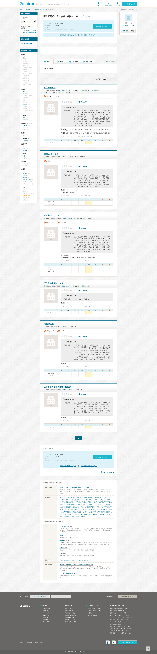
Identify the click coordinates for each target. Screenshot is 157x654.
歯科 (24, 171)
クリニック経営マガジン (117, 624)
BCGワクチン (63, 497)
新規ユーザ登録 (108, 5)
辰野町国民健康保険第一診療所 (57, 387)
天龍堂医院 (49, 324)
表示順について (110, 61)
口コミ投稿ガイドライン (95, 608)
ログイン (118, 5)
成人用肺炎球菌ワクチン (68, 502)
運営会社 (22, 642)
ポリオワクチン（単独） (74, 497)
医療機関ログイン (127, 596)
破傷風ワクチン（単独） (95, 504)
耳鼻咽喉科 (26, 140)
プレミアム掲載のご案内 (117, 610)
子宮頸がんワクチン (81, 502)
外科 (24, 91)
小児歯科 (25, 177)
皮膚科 (24, 117)
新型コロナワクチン (78, 511)
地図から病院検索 (108, 472)
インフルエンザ (64, 526)
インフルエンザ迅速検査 (66, 573)
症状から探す (69, 610)
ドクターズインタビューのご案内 (119, 615)
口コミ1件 (84, 102)
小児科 (24, 156)
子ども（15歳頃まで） (66, 560)
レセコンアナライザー (116, 622)
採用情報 (29, 642)
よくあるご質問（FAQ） (95, 610)
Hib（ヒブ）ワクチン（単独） (89, 501)
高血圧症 (62, 547)
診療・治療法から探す (71, 622)
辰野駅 (63, 90)
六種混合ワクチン (67, 511)
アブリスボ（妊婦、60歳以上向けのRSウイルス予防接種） (89, 514)
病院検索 (36, 9)
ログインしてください (128, 25)
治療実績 (96, 90)
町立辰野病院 (49, 88)
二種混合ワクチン (87, 497)
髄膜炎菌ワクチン (72, 504)
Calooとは (98, 5)
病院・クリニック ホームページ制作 (120, 626)
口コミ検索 (46, 613)
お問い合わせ (39, 642)
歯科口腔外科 (26, 179)
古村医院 (51, 154)
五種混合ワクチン (87, 509)
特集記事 (45, 617)
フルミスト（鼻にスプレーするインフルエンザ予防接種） (75, 487)
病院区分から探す (70, 619)
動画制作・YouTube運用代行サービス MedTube (123, 633)
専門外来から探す (70, 617)
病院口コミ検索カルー (26, 9)
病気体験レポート (48, 615)
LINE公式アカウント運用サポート (119, 630)
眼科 (24, 135)
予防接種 (44, 9)
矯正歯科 (25, 173)
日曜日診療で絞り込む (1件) (89, 35)
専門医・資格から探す (71, 615)
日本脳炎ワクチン (79, 499)
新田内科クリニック (52, 215)
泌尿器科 (25, 125)
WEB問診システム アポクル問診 (119, 619)
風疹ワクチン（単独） (104, 511)
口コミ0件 (84, 166)
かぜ (61, 553)
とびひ (61, 535)
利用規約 (90, 613)
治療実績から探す (70, 613)
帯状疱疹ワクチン (91, 506)
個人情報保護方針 (93, 615)
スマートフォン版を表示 (127, 642)
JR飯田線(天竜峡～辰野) (29, 32)
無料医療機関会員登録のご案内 (119, 608)
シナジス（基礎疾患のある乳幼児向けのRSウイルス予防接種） (77, 512)
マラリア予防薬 (97, 509)
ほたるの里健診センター (54, 283)
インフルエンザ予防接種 (73, 501)
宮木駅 (68, 90)
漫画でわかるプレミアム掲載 (118, 613)
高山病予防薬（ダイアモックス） (71, 509)
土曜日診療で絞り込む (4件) (68, 35)
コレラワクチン (101, 506)
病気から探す (69, 608)
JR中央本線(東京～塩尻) (29, 30)
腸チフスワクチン (82, 504)
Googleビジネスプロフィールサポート (121, 628)
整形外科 (25, 104)
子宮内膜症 (63, 540)
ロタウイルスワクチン (79, 506)
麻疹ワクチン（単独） (91, 511)
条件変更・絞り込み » (102, 26)
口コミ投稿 (46, 622)
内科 (24, 57)
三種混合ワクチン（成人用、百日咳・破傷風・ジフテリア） (88, 507)
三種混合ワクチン (98, 497)
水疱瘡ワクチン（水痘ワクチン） (94, 499)
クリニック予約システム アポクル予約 (121, 617)
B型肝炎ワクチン (103, 502)
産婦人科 (25, 150)
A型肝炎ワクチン (93, 502)
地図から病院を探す (26, 43)
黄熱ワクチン (68, 506)
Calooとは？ (46, 608)
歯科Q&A (45, 619)
